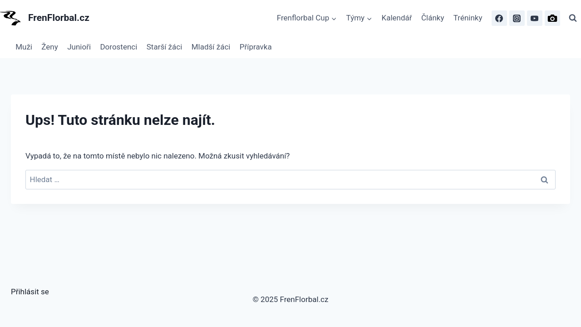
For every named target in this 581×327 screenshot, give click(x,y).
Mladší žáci (211, 46)
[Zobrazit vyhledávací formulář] (573, 18)
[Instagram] (517, 18)
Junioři (79, 46)
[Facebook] (499, 18)
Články (432, 17)
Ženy (49, 46)
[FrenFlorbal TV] (534, 18)
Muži (23, 46)
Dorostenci (118, 46)
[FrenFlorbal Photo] (552, 18)
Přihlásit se (30, 291)
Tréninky (468, 17)
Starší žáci (164, 46)
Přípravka (256, 46)
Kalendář (397, 17)
